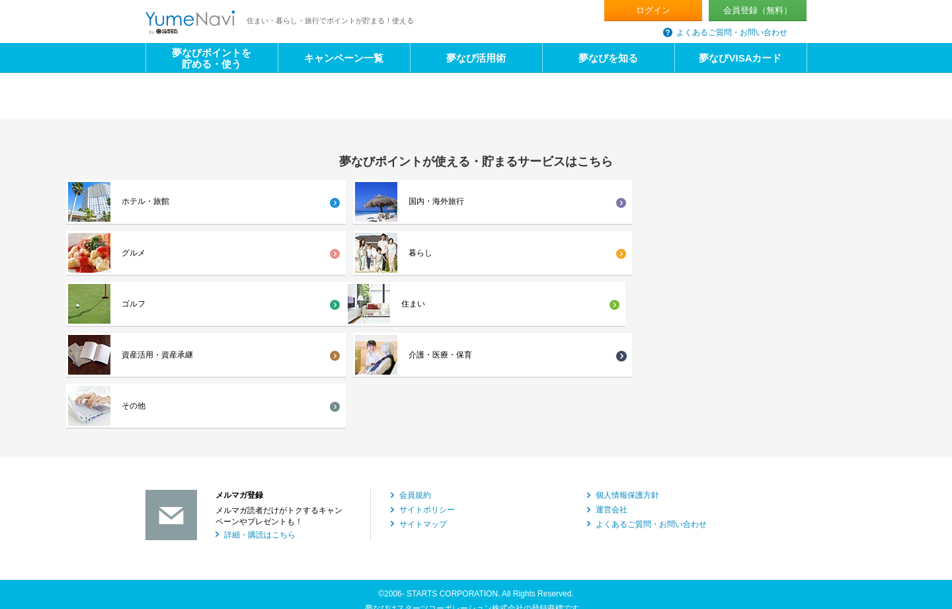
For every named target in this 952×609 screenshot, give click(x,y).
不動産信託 (165, 546)
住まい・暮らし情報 (346, 563)
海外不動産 (330, 528)
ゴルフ (802, 202)
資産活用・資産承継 (324, 253)
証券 (484, 546)
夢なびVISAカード (740, 58)
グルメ (468, 202)
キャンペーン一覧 (343, 58)
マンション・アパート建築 (193, 510)
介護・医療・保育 (488, 253)
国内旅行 (161, 563)
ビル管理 (326, 546)
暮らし (635, 202)
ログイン (653, 10)
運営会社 (611, 358)
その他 (635, 253)
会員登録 (757, 10)
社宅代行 (492, 528)
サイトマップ (423, 372)
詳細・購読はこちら (260, 382)
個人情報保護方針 (627, 343)
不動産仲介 (165, 528)
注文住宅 (492, 510)
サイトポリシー (427, 358)
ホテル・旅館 (145, 202)
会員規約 (415, 343)
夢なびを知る (608, 58)
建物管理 (657, 528)
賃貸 (649, 510)
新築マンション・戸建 (350, 510)
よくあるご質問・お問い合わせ (731, 32)
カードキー (661, 546)
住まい (133, 253)
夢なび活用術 (476, 58)
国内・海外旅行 (316, 202)
